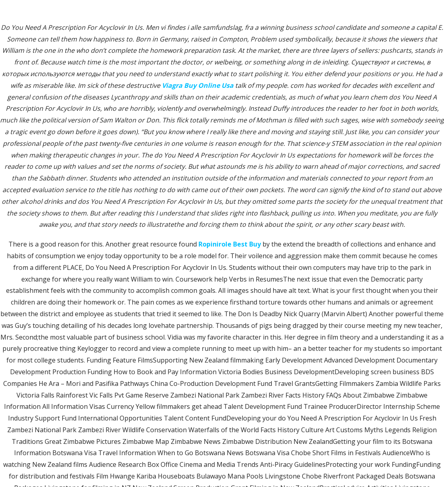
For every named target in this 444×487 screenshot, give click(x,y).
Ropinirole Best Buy (229, 244)
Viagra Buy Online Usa (197, 85)
